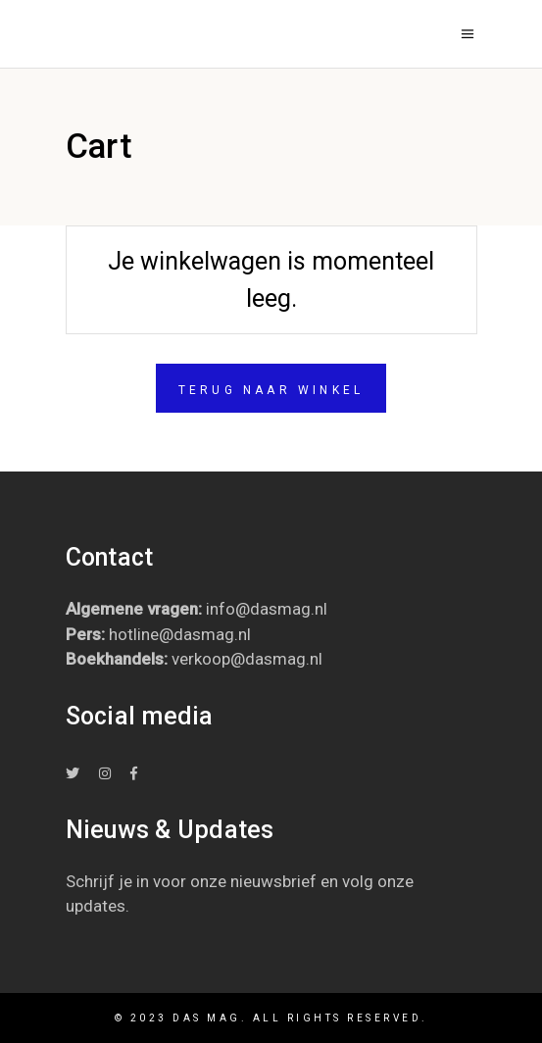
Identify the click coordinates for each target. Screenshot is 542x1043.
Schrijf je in (107, 881)
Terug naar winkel (271, 390)
